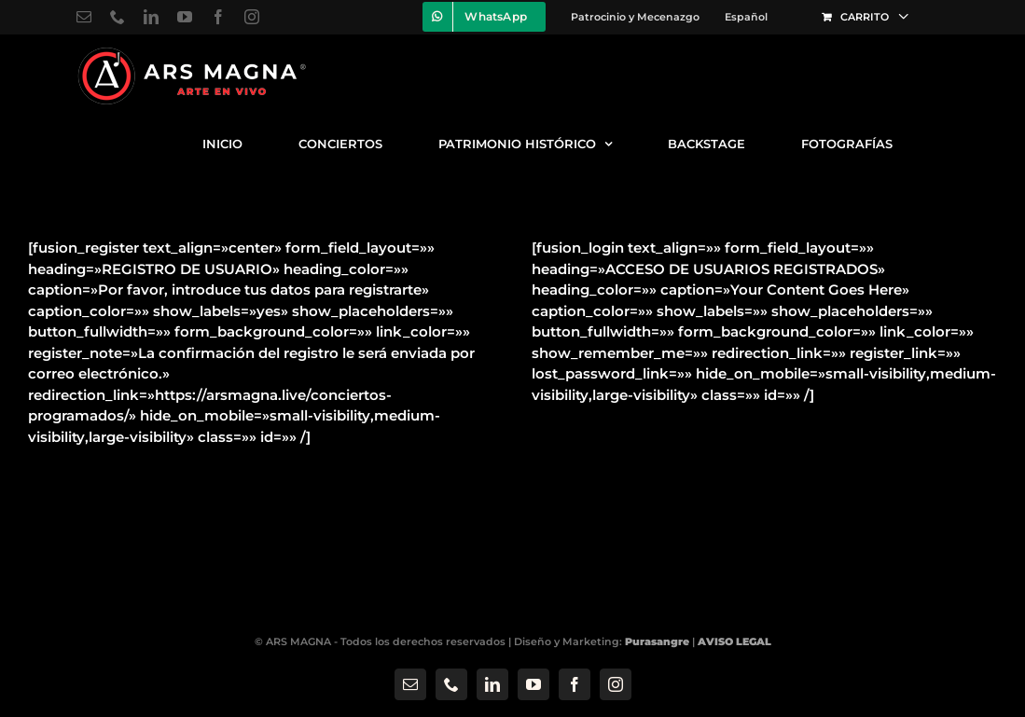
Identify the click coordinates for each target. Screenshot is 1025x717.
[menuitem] (746, 17)
